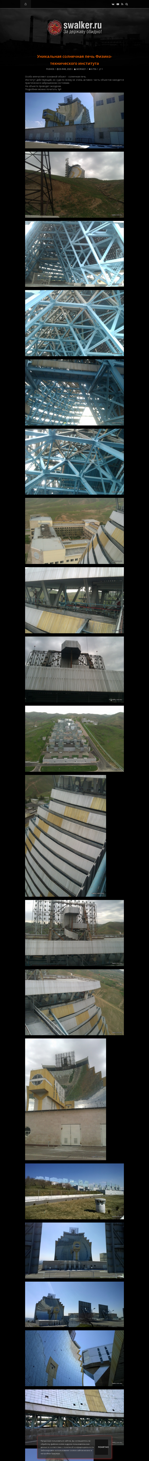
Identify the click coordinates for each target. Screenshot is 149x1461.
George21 (80, 69)
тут (59, 89)
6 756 (92, 69)
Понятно (103, 1447)
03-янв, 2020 (64, 69)
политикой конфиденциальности (78, 1447)
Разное (50, 69)
